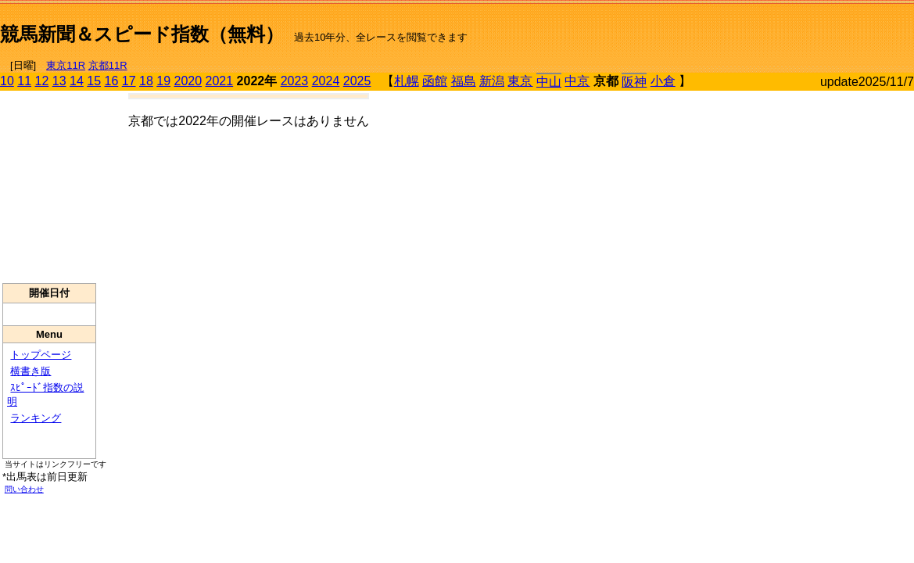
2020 (188, 81)
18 (146, 81)
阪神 (634, 81)
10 (7, 81)
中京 (577, 81)
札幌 (406, 81)
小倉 (663, 81)
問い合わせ (24, 489)
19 (163, 81)
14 (77, 81)
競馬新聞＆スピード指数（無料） (142, 34)
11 (24, 81)
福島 (463, 81)
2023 (295, 81)
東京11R (65, 65)
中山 (548, 81)
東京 (519, 81)
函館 (434, 81)
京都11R (107, 65)
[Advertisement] (731, 28)
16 (112, 81)
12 (42, 81)
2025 (357, 81)
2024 (326, 81)
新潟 (491, 81)
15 (94, 81)
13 (59, 81)
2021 (220, 81)
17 (129, 81)
